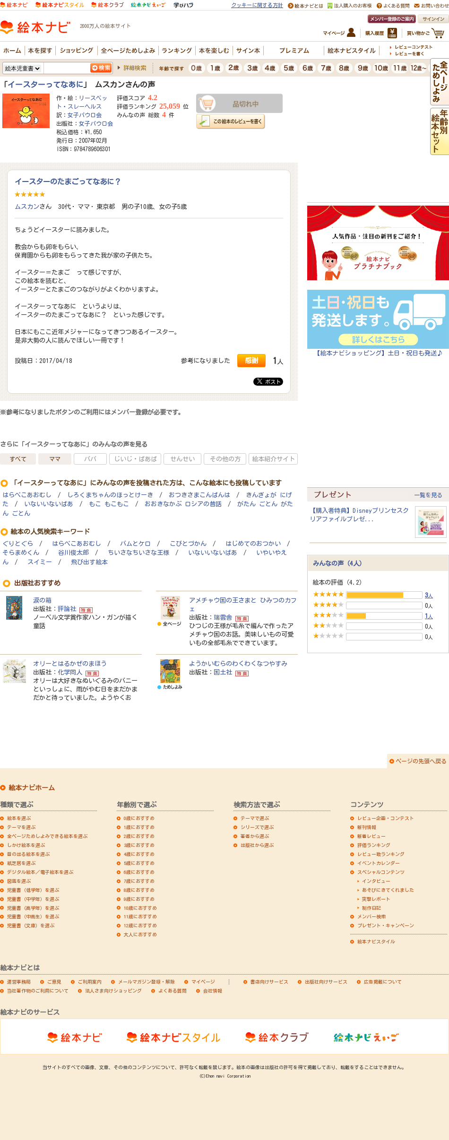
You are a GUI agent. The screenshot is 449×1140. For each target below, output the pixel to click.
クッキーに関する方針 (257, 5)
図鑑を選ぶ (19, 881)
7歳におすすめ (139, 881)
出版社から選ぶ (257, 845)
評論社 (67, 608)
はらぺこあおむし (27, 495)
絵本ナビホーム (32, 788)
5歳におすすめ (139, 863)
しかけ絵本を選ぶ (26, 845)
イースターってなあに (45, 84)
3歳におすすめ (139, 845)
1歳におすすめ (139, 827)
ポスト (269, 381)
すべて (17, 459)
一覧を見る (428, 495)
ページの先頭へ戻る (421, 761)
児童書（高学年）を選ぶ (33, 908)
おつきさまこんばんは (199, 495)
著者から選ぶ (255, 836)
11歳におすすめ (140, 916)
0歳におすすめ (139, 818)
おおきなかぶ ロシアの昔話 (183, 504)
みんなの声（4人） (339, 563)
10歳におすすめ (140, 908)
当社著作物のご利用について (38, 990)
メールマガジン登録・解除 (146, 981)
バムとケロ (135, 544)
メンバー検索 (371, 916)
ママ (54, 459)
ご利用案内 (90, 981)
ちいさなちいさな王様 (138, 553)
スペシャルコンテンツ (381, 872)
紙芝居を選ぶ (21, 863)
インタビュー (376, 881)
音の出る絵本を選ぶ (28, 854)
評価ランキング (373, 845)
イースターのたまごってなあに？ (68, 181)
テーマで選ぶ (255, 818)
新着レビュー (371, 836)
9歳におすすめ (139, 899)
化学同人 (70, 672)
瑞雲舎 (223, 617)
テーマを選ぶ (21, 827)
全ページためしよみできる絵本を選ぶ (47, 836)
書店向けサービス (269, 981)
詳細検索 (134, 67)
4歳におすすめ (139, 854)
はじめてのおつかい (253, 544)
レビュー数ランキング (381, 854)
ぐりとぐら (17, 544)
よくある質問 (172, 990)
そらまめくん (20, 553)
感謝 (251, 360)
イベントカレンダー (378, 863)
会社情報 (212, 990)
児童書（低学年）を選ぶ (33, 890)
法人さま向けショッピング (113, 990)
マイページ (203, 981)
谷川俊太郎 (73, 553)
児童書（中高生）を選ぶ (33, 916)
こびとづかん (188, 544)
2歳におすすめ (139, 836)
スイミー (39, 562)
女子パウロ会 (85, 115)
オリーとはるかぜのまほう (70, 663)
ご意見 (54, 981)
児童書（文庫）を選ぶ (30, 925)
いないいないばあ (48, 504)
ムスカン (27, 206)
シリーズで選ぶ (257, 827)
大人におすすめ (140, 934)
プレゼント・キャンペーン (385, 925)
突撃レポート (376, 899)
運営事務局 (19, 981)
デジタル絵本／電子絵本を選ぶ (40, 872)
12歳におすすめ (140, 925)
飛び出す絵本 (89, 562)
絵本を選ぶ (19, 818)
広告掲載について (383, 981)
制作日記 (371, 908)
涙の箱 (42, 600)
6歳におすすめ (139, 872)
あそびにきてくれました (388, 890)
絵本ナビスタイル (376, 941)
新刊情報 (366, 827)
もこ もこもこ (109, 504)
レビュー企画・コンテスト (385, 818)
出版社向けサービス (326, 981)
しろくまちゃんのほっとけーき (110, 495)
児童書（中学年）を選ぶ (33, 899)
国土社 (223, 672)
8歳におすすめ (139, 890)
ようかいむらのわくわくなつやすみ (238, 663)
